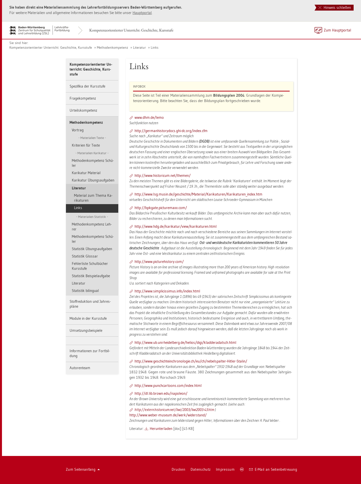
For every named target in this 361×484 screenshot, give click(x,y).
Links (154, 47)
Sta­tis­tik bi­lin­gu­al (85, 290)
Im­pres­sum (225, 469)
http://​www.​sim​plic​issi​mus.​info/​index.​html (167, 291)
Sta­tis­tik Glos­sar (85, 256)
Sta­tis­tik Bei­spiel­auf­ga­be (91, 275)
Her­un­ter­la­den (161, 428)
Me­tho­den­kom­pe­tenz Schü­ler (93, 163)
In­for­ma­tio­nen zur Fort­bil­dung (90, 353)
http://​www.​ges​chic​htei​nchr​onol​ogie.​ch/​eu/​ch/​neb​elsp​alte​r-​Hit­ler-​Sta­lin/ (191, 361)
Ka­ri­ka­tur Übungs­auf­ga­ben (93, 180)
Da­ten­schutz (201, 469)
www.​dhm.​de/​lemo (149, 117)
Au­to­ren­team (80, 367)
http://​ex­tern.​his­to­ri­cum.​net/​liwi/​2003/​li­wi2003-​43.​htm (174, 409)
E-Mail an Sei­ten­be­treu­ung (273, 469)
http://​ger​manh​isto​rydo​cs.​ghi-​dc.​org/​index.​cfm (171, 130)
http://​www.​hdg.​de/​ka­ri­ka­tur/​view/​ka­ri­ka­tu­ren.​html (176, 226)
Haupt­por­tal (142, 12)
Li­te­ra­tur (139, 47)
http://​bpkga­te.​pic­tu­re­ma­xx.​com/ (161, 207)
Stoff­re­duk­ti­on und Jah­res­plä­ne (90, 304)
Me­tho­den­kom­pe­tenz (112, 47)
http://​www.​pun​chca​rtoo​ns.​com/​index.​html (168, 385)
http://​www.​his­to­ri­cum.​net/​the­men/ (163, 175)
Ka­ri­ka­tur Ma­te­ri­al (86, 172)
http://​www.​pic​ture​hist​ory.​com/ (159, 261)
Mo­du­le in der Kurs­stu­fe (88, 318)
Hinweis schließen (334, 7)
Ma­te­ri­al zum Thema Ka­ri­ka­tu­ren (93, 198)
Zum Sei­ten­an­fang (83, 469)
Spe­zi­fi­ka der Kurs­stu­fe (87, 86)
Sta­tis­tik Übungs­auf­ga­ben (92, 248)
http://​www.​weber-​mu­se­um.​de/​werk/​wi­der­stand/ (168, 415)
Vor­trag (78, 130)
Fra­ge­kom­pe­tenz (83, 98)
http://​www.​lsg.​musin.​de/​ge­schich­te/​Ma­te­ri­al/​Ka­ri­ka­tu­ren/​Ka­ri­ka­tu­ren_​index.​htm (198, 194)
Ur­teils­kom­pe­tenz (83, 110)
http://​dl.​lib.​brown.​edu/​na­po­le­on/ (161, 393)
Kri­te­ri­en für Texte (86, 145)
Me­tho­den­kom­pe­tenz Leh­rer (92, 226)
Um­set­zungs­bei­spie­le (86, 330)
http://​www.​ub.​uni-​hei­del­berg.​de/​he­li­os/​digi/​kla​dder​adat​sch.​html (185, 342)
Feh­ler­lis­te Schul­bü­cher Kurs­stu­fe (90, 266)
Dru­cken (178, 469)
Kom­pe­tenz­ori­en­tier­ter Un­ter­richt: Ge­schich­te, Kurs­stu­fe (131, 30)
